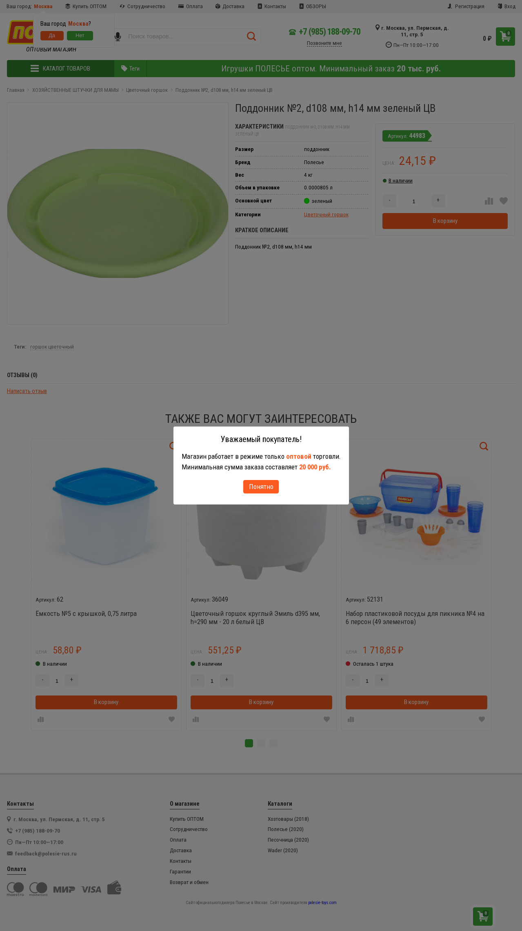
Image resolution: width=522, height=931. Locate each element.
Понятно (261, 486)
